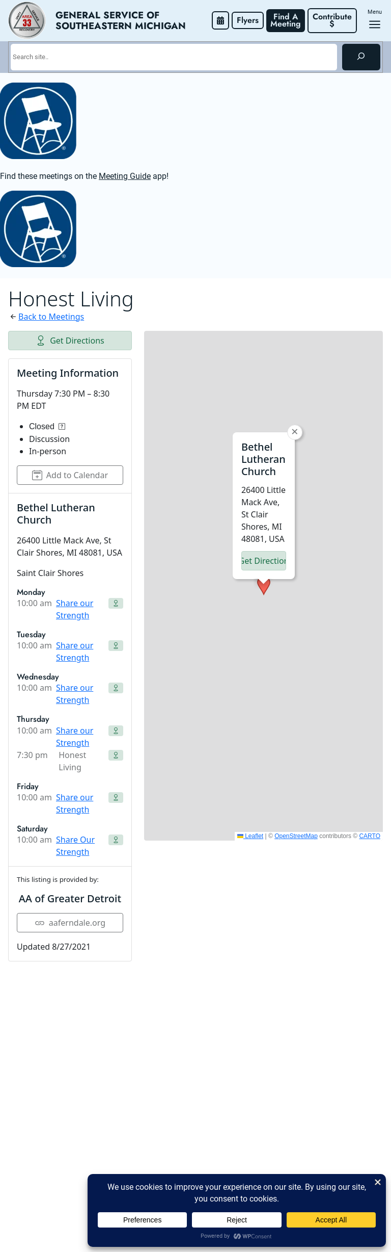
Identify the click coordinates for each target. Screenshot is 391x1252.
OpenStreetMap (296, 836)
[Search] (361, 57)
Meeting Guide (125, 176)
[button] (263, 585)
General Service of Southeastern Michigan (120, 20)
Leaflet (250, 836)
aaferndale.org (70, 922)
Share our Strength (74, 609)
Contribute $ (333, 20)
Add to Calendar (70, 475)
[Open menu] (375, 24)
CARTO (369, 836)
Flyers (248, 20)
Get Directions (70, 340)
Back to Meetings (51, 316)
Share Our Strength (75, 845)
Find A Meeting (285, 20)
